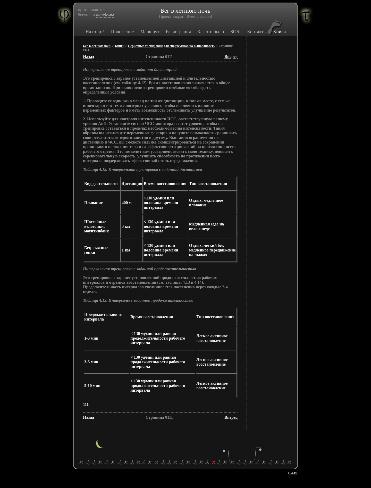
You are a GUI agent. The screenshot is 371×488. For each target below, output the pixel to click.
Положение (122, 31)
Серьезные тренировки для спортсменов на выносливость (171, 46)
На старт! (95, 31)
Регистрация (178, 31)
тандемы (105, 14)
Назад (88, 56)
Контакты (257, 31)
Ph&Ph (293, 473)
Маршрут (149, 31)
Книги (279, 31)
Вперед (231, 56)
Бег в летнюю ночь (97, 46)
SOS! (235, 31)
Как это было (210, 31)
